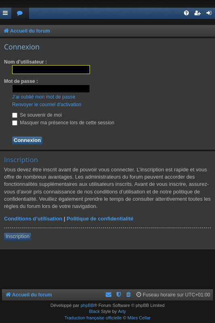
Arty (122, 311)
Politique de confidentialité (100, 219)
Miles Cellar (138, 317)
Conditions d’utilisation (33, 219)
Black (94, 311)
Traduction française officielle (93, 317)
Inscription (17, 236)
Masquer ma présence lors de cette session (63, 122)
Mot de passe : (21, 81)
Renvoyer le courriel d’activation (46, 104)
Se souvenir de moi (37, 115)
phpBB (87, 305)
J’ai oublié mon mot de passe (43, 97)
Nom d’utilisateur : (25, 62)
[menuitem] (20, 13)
